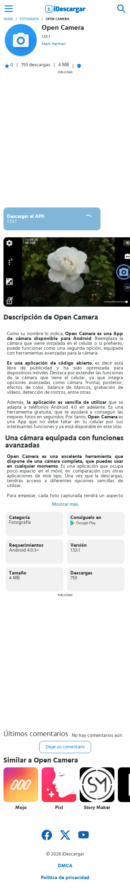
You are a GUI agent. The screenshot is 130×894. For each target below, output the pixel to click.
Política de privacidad (65, 877)
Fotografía (29, 19)
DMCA (65, 865)
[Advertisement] (65, 139)
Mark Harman (54, 44)
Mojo (21, 807)
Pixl (59, 807)
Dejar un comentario (65, 747)
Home (8, 19)
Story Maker (97, 807)
